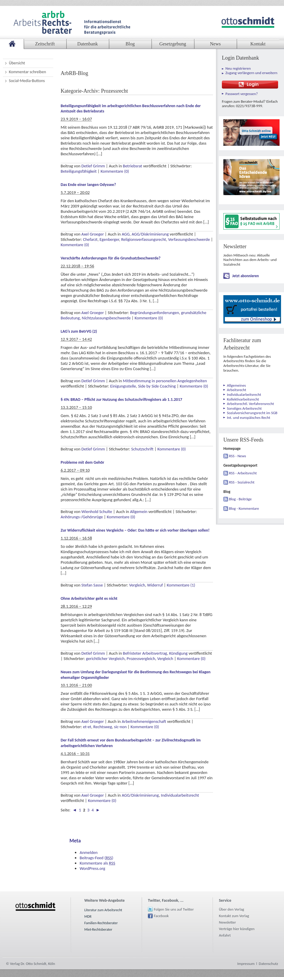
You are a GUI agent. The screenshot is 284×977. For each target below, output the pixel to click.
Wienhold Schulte (96, 511)
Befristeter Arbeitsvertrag (145, 653)
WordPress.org (92, 868)
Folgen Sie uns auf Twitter (174, 909)
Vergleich (137, 585)
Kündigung (178, 653)
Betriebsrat (132, 166)
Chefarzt (90, 239)
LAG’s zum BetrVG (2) (79, 331)
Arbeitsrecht (236, 390)
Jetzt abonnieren (245, 276)
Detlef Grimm (93, 166)
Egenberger (109, 239)
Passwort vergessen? (241, 94)
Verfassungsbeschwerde (189, 239)
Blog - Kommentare (244, 508)
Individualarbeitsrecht (180, 795)
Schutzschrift (142, 449)
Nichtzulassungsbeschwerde (106, 318)
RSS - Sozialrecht (241, 482)
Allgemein (138, 511)
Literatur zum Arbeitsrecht (103, 910)
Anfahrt (225, 935)
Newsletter (227, 922)
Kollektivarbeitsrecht (243, 399)
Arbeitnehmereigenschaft (144, 721)
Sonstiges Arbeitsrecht (244, 408)
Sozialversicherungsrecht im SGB (252, 413)
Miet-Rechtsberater (98, 929)
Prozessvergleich (141, 658)
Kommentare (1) (181, 585)
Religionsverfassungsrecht (143, 239)
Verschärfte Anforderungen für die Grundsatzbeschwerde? (111, 258)
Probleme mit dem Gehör (82, 462)
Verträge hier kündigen (236, 929)
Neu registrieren (238, 68)
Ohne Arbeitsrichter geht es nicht (89, 598)
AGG (126, 234)
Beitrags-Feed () (96, 857)
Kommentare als (97, 863)
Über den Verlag (231, 909)
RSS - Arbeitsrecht (243, 473)
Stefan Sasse (92, 585)
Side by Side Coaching (157, 386)
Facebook (161, 916)
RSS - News (237, 456)
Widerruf (155, 585)
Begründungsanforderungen (154, 312)
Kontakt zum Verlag (234, 916)
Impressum (246, 963)
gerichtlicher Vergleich (105, 658)
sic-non (120, 726)
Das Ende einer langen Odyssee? (88, 184)
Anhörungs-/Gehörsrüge (82, 516)
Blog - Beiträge (240, 499)
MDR (87, 916)
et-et (87, 726)
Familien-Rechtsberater (101, 923)
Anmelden (89, 852)
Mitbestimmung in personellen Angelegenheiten (165, 380)
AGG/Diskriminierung (150, 234)
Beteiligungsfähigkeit (79, 171)
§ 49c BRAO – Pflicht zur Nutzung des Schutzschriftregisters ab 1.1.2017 (121, 399)
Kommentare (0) (115, 171)
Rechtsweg (102, 726)
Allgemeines (236, 385)
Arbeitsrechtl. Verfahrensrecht (250, 403)
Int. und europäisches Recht (248, 417)
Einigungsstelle (123, 386)
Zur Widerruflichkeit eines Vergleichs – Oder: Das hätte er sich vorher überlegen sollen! (135, 530)
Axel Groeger (92, 234)
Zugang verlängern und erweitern (251, 73)
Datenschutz (268, 963)
